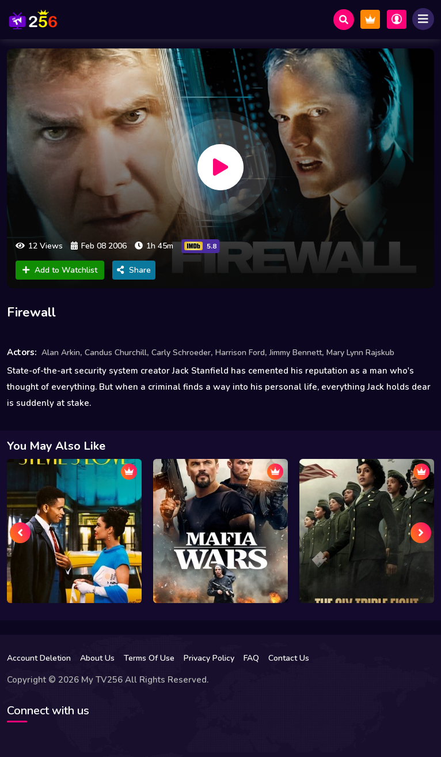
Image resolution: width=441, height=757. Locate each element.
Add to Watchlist (59, 270)
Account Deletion (39, 658)
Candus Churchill (116, 352)
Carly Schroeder (181, 352)
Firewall (31, 312)
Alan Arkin (60, 352)
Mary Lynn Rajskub (360, 352)
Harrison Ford (240, 352)
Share (134, 270)
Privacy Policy (209, 658)
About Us (97, 658)
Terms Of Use (149, 658)
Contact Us (288, 658)
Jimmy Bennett (295, 352)
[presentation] (20, 532)
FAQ (251, 658)
